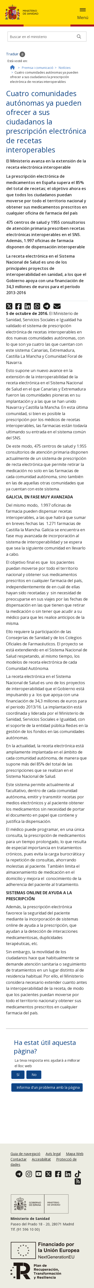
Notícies (64, 68)
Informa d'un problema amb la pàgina (48, 1087)
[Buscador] (47, 37)
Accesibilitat (41, 1159)
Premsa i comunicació (37, 68)
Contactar (19, 1159)
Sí (18, 1074)
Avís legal (53, 1153)
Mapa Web (74, 1153)
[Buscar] (78, 36)
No (34, 1074)
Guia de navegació (25, 1153)
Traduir (15, 54)
